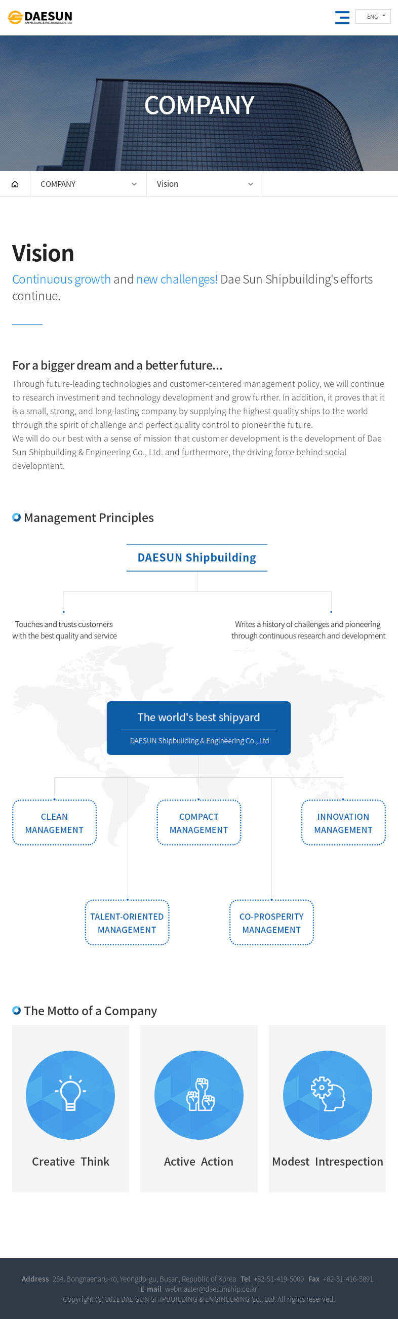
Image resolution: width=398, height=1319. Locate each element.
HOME (15, 183)
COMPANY (58, 183)
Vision (167, 183)
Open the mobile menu (342, 17)
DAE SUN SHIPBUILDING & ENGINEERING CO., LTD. (40, 18)
